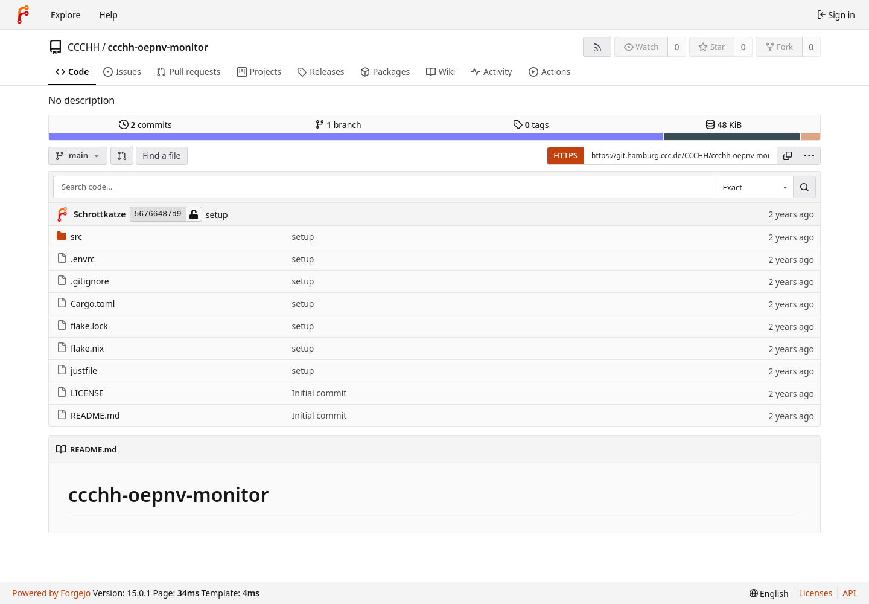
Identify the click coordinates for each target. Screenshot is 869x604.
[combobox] (754, 187)
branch (338, 124)
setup (217, 214)
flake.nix (80, 348)
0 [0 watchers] (677, 47)
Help (108, 15)
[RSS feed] (597, 47)
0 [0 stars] (743, 47)
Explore (65, 15)
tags (531, 124)
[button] (121, 156)
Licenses (816, 593)
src (69, 236)
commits (145, 124)
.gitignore (83, 281)
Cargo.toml (86, 303)
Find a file (161, 155)
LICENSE (80, 393)
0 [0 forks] (811, 47)
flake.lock (82, 326)
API (849, 593)
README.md (88, 415)
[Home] (23, 14)
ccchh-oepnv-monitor (157, 47)
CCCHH (84, 47)
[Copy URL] (787, 156)
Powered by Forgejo (51, 593)
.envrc (76, 259)
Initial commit (319, 393)
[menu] (809, 156)
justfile (77, 370)
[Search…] (804, 187)
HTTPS (565, 155)
